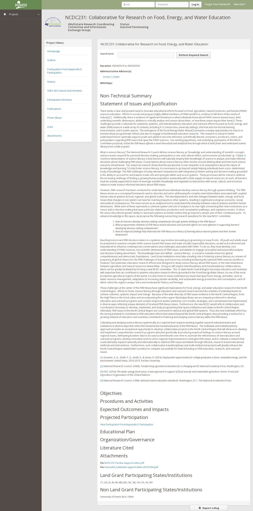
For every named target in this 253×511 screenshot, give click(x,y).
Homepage (53, 51)
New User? (239, 4)
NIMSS (21, 4)
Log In (195, 4)
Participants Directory (59, 99)
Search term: (107, 53)
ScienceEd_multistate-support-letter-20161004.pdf (131, 467)
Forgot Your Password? (217, 4)
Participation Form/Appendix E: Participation (64, 70)
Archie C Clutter (111, 76)
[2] (233, 120)
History (51, 81)
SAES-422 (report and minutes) (64, 90)
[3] (193, 130)
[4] (241, 155)
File (102, 463)
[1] (110, 117)
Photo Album (54, 117)
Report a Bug (209, 508)
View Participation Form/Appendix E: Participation (126, 424)
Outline (51, 60)
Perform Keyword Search (193, 55)
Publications (54, 108)
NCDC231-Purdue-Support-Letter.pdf (124, 463)
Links (50, 126)
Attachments (54, 135)
